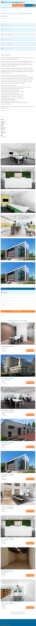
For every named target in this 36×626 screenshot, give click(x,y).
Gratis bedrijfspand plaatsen (6, 624)
